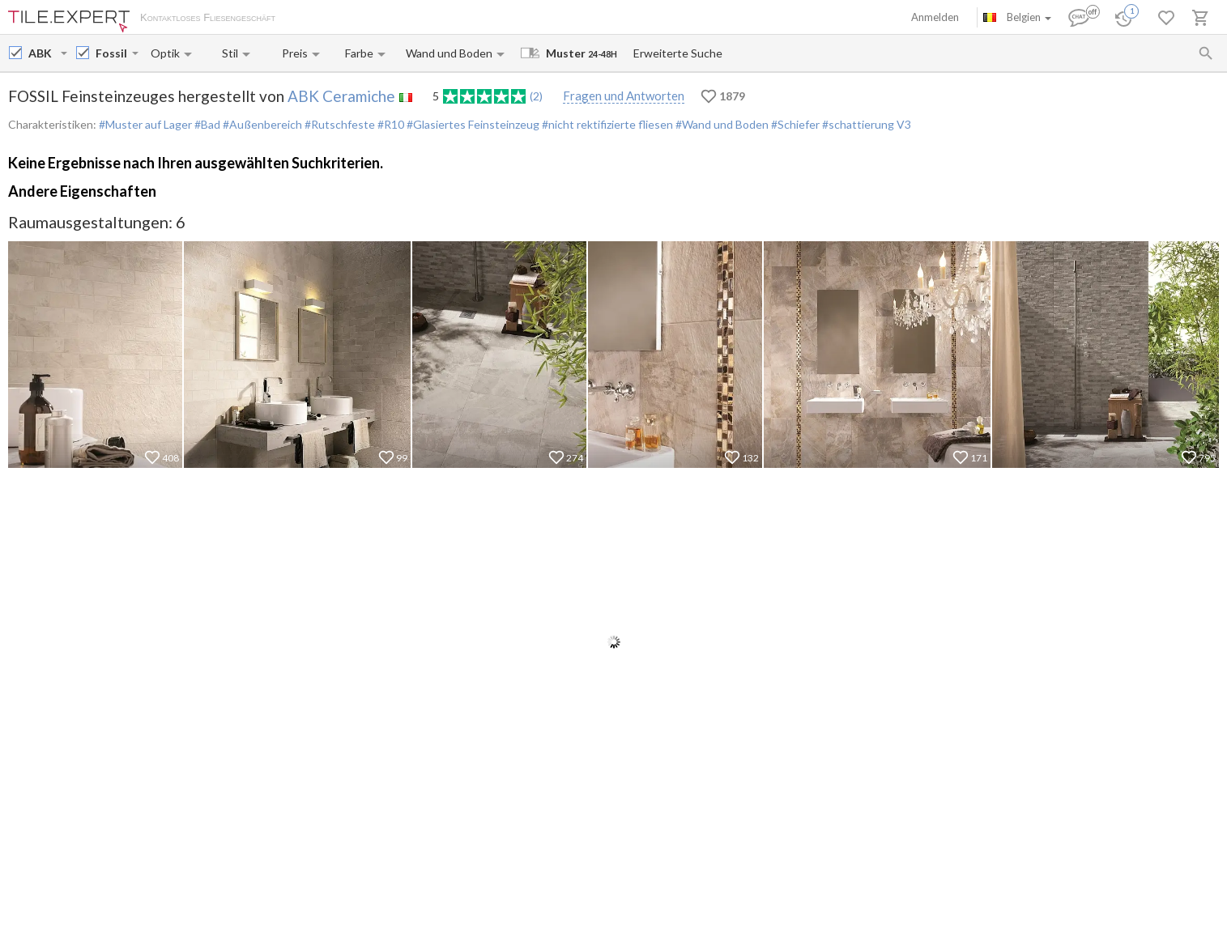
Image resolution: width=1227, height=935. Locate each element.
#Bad (206, 124)
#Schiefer (794, 124)
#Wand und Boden (721, 124)
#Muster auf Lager (145, 124)
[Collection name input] (112, 53)
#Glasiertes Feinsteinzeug (471, 124)
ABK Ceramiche (341, 96)
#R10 (389, 124)
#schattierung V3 (865, 124)
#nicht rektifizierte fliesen (606, 124)
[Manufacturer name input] (43, 53)
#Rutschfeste (338, 124)
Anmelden (935, 17)
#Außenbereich (261, 124)
